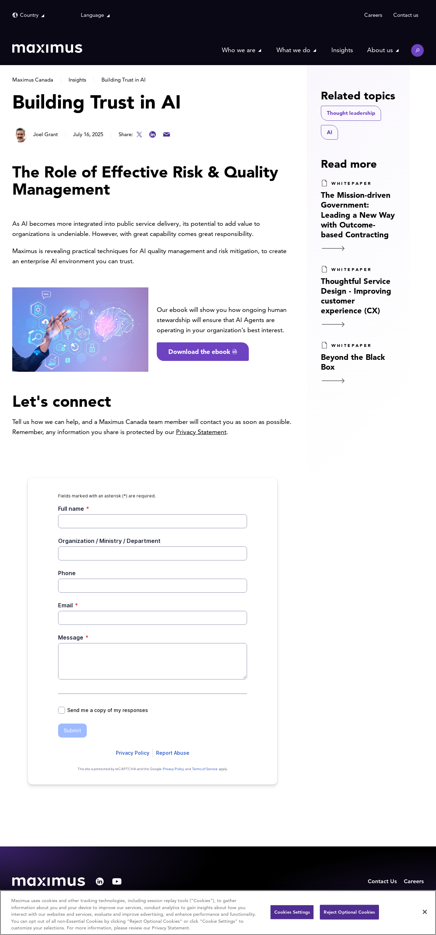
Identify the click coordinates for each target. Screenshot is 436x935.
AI (329, 132)
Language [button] (92, 15)
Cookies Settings (292, 912)
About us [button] (380, 50)
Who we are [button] (238, 50)
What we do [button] (293, 50)
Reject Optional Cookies (349, 912)
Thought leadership (351, 113)
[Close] (425, 912)
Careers (373, 15)
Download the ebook (199, 352)
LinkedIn (152, 134)
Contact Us (382, 881)
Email (166, 134)
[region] (218, 912)
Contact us (405, 15)
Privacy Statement (201, 432)
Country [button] (29, 15)
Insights (342, 50)
